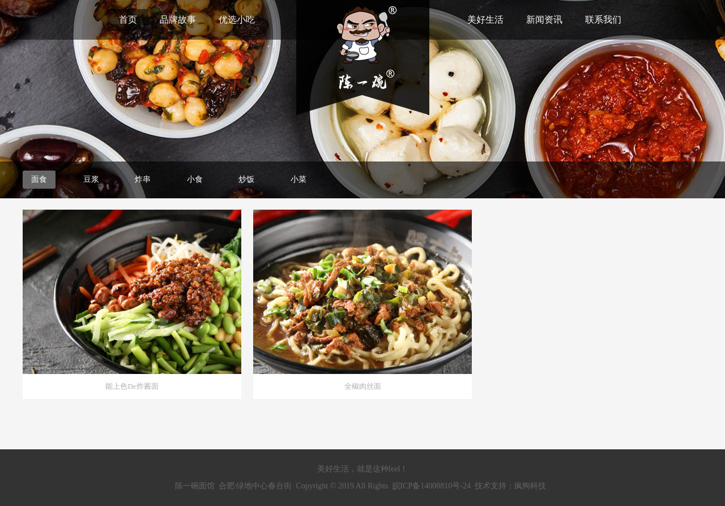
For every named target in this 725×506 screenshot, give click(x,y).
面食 (39, 179)
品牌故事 (178, 19)
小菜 (298, 179)
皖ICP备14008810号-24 (432, 486)
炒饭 (246, 179)
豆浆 (91, 179)
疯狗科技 (530, 486)
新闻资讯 (544, 19)
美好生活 (485, 19)
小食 (195, 179)
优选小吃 (237, 19)
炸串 (143, 179)
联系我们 (603, 19)
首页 (128, 19)
